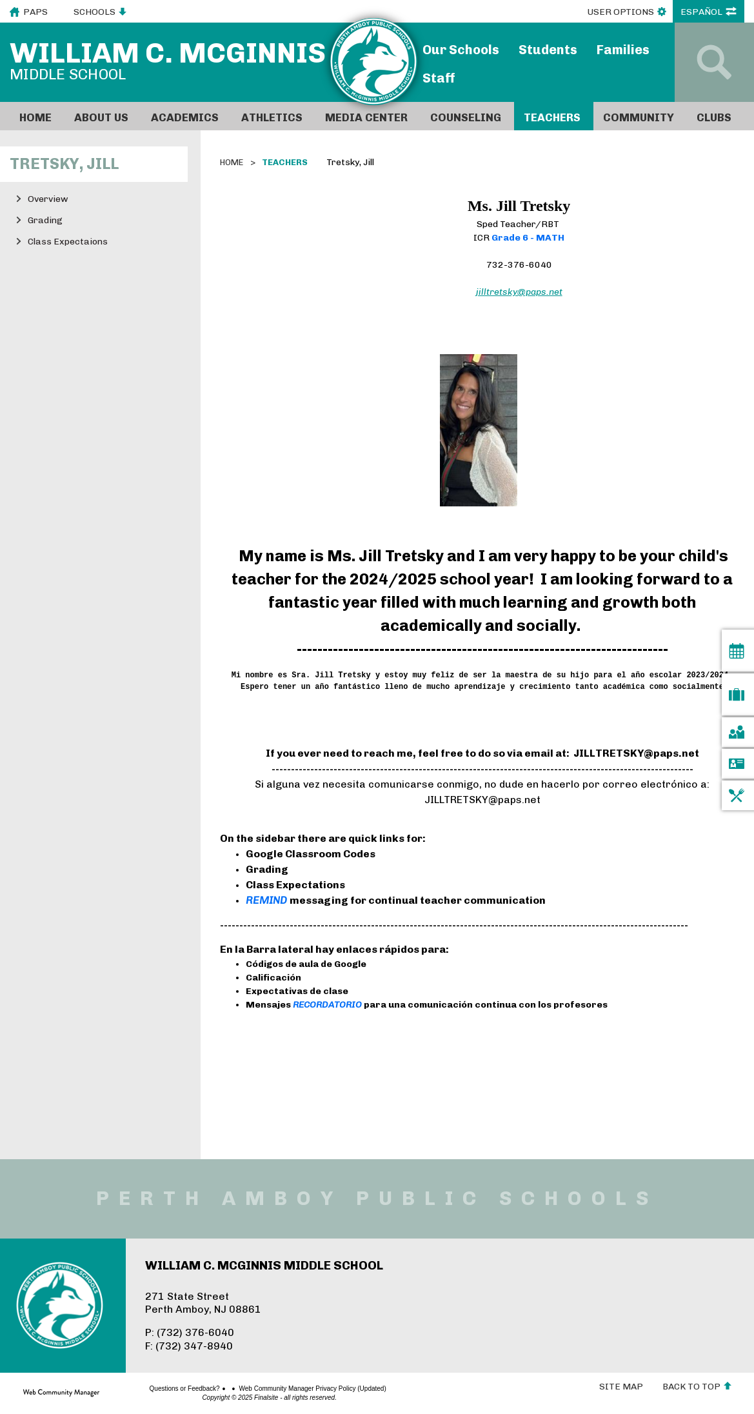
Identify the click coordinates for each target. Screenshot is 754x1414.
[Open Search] (714, 62)
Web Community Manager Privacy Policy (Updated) (272, 1389)
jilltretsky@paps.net (519, 291)
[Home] (37, 116)
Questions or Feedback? (145, 1389)
